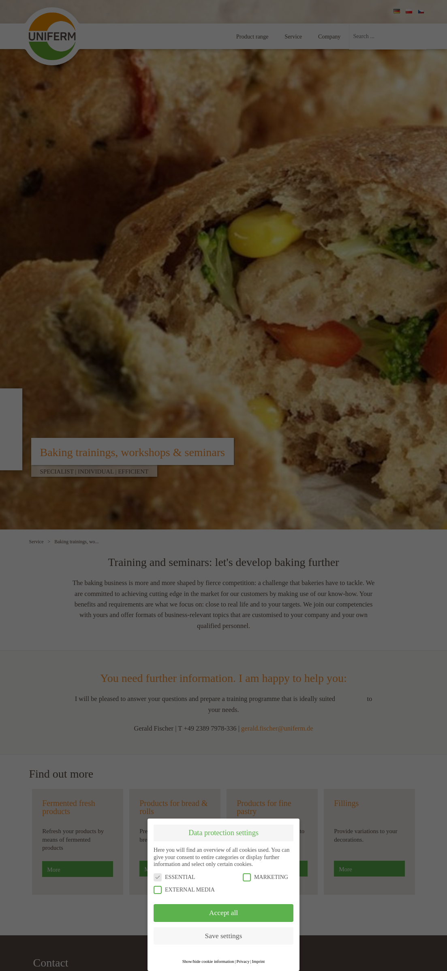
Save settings (223, 936)
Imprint (258, 961)
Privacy (243, 961)
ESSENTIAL (174, 877)
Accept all (223, 913)
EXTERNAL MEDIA (184, 890)
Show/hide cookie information (208, 961)
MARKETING (265, 877)
